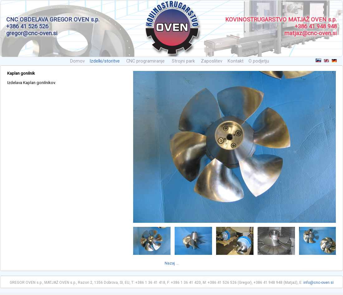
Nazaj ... (172, 263)
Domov (77, 61)
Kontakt (236, 61)
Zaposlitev (211, 61)
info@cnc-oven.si (318, 282)
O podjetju (259, 61)
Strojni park (183, 61)
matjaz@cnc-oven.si (310, 33)
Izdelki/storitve (104, 61)
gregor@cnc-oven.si (31, 33)
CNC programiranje (145, 61)
